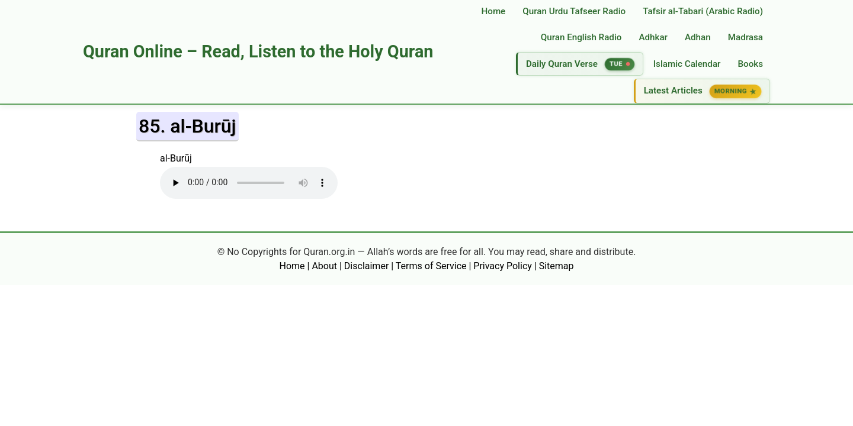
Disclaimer (366, 266)
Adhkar (653, 37)
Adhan (698, 37)
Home (494, 11)
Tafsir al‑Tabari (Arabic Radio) (703, 11)
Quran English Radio (581, 37)
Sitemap (556, 266)
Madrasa (745, 37)
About (324, 266)
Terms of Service (431, 266)
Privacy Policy (502, 266)
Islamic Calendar (687, 64)
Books (750, 64)
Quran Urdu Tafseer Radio (574, 11)
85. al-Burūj (187, 126)
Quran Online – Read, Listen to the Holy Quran (258, 51)
